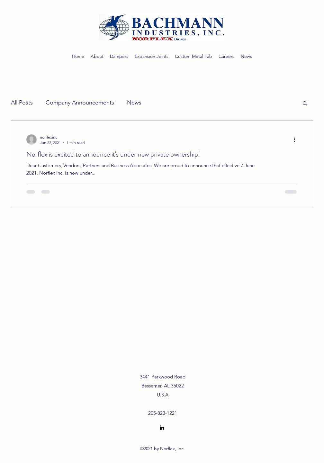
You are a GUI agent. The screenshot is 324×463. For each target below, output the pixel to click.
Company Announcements (80, 102)
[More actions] (297, 139)
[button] (305, 103)
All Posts (22, 102)
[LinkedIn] (162, 427)
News (134, 102)
